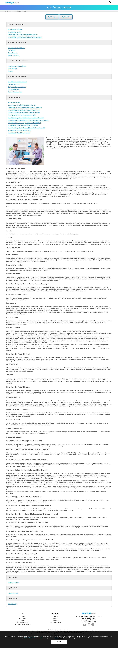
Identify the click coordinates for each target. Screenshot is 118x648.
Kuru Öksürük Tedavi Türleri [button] (17, 42)
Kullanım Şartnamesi (22, 622)
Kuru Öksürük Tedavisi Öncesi (17, 66)
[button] (110, 2)
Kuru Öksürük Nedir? (14, 32)
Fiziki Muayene (12, 68)
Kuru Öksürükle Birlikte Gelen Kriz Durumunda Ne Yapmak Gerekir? (28, 120)
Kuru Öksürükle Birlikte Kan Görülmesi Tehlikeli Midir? (24, 110)
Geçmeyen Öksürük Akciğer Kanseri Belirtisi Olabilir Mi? (25, 107)
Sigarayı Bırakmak (13, 84)
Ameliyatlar (55, 618)
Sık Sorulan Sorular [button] (14, 97)
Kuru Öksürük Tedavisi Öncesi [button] (18, 61)
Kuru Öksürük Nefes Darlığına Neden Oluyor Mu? (23, 125)
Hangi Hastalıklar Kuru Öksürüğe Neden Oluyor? (22, 34)
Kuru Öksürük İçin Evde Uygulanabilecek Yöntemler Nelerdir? (26, 128)
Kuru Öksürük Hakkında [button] (15, 24)
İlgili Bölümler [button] (12, 577)
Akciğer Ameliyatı (13, 593)
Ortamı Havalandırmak (15, 92)
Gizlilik (23, 616)
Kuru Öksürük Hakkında (15, 29)
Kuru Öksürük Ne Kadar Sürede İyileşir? (20, 130)
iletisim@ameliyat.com (88, 620)
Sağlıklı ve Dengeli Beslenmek (17, 87)
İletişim (23, 620)
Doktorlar (55, 616)
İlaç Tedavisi (11, 50)
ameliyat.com (8, 11)
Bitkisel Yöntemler (13, 55)
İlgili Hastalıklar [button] (13, 598)
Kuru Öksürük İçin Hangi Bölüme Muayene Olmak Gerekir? (25, 118)
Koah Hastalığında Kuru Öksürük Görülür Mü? (22, 115)
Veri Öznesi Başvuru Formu (22, 624)
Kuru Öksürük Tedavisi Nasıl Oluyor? (19, 133)
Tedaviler (55, 620)
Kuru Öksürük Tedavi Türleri (16, 48)
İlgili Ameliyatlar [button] (13, 588)
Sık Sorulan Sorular (14, 102)
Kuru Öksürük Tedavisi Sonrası (17, 82)
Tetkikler (10, 71)
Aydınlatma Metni (55, 622)
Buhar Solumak (12, 53)
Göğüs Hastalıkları (13, 582)
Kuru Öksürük (12, 604)
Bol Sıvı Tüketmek (13, 89)
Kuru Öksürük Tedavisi (20, 11)
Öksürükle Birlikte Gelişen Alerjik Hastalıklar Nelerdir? (24, 112)
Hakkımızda (22, 618)
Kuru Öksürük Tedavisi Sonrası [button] (18, 76)
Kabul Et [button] (59, 642)
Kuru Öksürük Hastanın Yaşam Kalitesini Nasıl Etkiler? (24, 123)
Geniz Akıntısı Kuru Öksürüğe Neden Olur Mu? (22, 105)
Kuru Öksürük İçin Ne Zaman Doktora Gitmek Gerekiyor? (25, 37)
